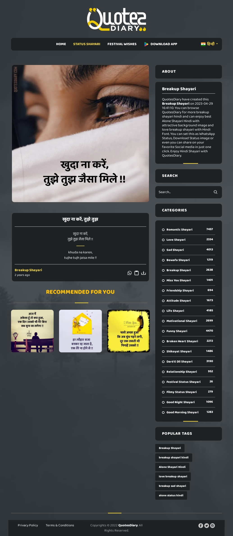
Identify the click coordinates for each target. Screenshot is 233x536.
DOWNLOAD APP (160, 44)
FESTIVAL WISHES (122, 44)
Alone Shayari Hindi (172, 467)
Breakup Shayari (28, 270)
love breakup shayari (173, 476)
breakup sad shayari (172, 486)
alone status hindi (171, 495)
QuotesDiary (128, 525)
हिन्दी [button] (208, 44)
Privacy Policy (28, 525)
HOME (61, 44)
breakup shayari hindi (174, 457)
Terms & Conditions (60, 525)
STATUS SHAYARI (86, 44)
